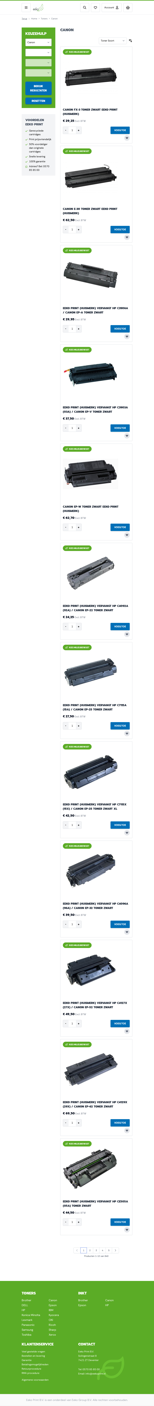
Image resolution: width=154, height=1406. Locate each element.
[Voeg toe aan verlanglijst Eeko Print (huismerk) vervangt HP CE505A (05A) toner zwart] (127, 1230)
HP (23, 1310)
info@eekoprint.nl (95, 1373)
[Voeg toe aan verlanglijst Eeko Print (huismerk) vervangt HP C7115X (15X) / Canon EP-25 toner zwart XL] (127, 833)
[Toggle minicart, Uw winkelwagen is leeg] (127, 7)
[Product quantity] (72, 130)
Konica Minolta (31, 1315)
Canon (53, 1300)
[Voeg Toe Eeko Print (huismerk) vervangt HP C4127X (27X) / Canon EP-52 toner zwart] (120, 1023)
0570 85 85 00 (91, 1369)
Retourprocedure (31, 1368)
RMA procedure (30, 1373)
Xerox (52, 1335)
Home (34, 18)
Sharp (52, 1330)
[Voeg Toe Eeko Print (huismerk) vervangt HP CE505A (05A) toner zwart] (120, 1222)
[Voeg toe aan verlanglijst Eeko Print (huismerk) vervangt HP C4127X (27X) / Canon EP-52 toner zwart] (127, 1031)
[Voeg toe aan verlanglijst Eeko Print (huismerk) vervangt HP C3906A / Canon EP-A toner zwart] (127, 336)
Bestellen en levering (33, 1355)
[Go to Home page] (43, 7)
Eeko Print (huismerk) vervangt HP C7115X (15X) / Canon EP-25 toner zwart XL (94, 806)
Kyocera (54, 1315)
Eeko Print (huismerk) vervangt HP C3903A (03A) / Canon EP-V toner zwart (95, 409)
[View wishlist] (95, 7)
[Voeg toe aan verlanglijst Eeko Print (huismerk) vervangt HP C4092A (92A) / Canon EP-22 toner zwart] (127, 634)
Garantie (27, 1360)
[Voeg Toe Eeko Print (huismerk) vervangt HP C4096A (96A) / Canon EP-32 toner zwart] (120, 924)
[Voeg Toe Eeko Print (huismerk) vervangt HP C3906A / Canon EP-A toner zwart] (120, 328)
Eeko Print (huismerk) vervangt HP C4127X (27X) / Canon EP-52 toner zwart (95, 1005)
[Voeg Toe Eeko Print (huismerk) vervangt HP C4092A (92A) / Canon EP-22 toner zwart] (120, 626)
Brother (26, 1300)
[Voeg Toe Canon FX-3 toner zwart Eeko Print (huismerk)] (120, 130)
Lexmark (27, 1320)
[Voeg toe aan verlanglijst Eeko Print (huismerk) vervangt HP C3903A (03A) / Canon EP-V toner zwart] (127, 436)
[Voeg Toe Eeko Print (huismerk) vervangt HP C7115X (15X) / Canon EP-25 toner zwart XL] (120, 825)
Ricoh (52, 1325)
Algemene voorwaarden (35, 1379)
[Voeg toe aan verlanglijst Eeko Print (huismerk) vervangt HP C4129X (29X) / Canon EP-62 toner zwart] (127, 1130)
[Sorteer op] (113, 40)
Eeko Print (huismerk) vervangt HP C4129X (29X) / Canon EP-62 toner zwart (95, 1104)
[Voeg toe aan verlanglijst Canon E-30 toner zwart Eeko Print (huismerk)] (127, 237)
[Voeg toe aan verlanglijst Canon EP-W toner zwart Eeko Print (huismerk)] (127, 535)
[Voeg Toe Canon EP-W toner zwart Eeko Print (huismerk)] (120, 527)
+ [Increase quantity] (78, 130)
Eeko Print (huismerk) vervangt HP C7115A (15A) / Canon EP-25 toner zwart (94, 707)
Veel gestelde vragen (33, 1351)
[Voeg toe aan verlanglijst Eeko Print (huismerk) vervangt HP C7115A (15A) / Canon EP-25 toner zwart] (127, 733)
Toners (44, 18)
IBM (51, 1310)
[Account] (112, 7)
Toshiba (26, 1335)
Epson (53, 1305)
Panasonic (28, 1325)
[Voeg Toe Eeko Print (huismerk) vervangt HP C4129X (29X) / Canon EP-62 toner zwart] (120, 1123)
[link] (77, 1250)
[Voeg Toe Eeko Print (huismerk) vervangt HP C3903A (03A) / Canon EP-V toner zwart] (120, 428)
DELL (25, 1305)
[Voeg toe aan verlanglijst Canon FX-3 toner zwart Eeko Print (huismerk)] (127, 138)
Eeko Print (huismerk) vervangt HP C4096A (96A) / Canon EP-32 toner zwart (95, 906)
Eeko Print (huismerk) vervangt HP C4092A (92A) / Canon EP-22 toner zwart (95, 608)
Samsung (27, 1330)
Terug (24, 18)
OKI (51, 1320)
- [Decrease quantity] (65, 130)
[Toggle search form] (84, 7)
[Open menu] (26, 7)
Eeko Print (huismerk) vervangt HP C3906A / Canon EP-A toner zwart (95, 310)
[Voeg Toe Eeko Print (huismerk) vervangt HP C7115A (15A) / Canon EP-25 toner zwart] (120, 726)
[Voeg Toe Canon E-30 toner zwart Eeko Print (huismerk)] (120, 229)
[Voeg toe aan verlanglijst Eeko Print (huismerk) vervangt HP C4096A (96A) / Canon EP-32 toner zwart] (127, 932)
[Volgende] (115, 1250)
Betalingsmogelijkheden (35, 1364)
